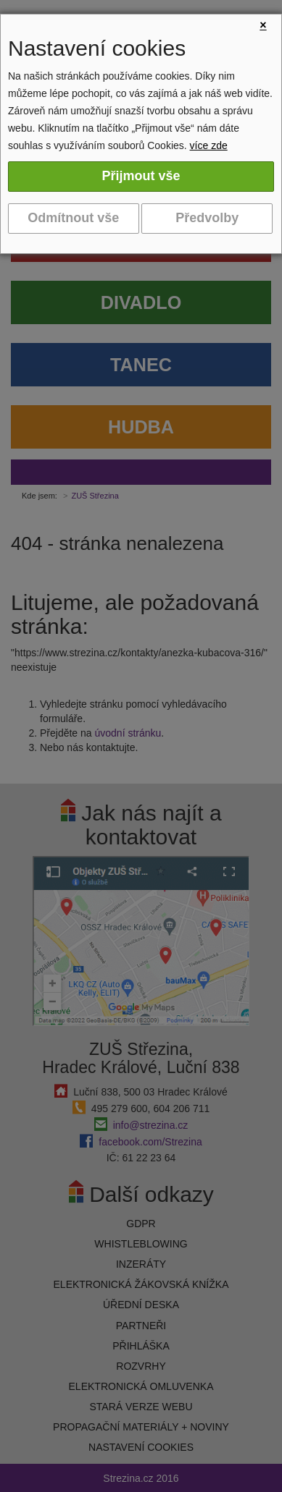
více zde (209, 145)
